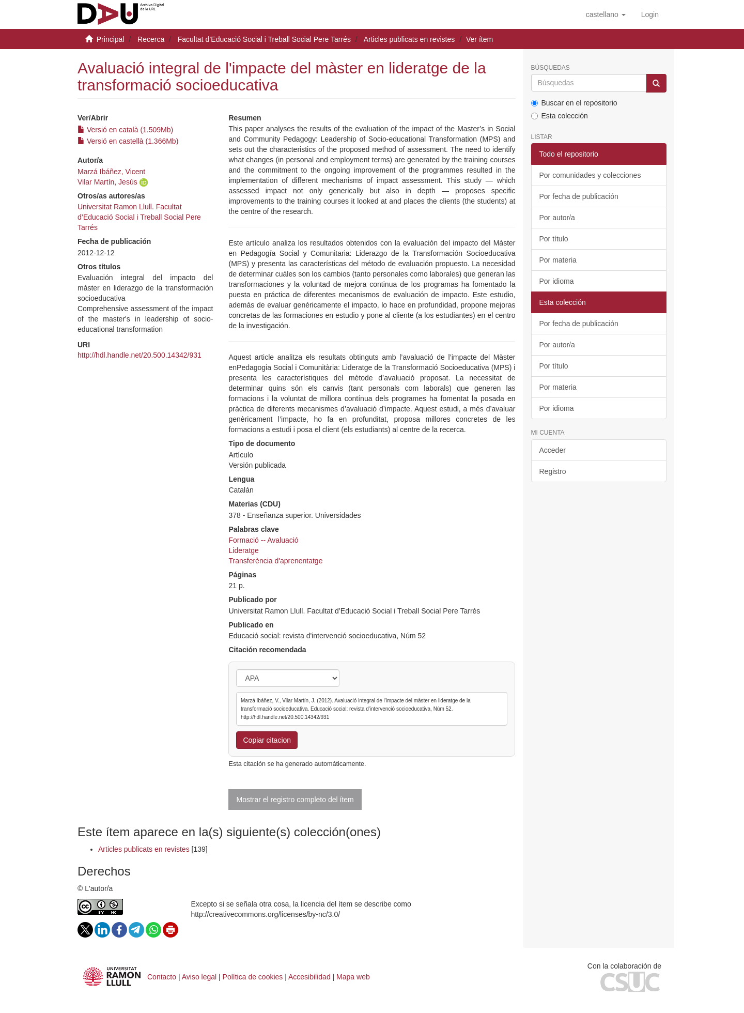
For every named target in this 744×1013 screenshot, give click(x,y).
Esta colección (559, 116)
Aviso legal (199, 977)
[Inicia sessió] (650, 14)
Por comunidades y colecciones (590, 175)
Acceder (552, 450)
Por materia (558, 260)
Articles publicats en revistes (409, 39)
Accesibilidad (309, 977)
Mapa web (353, 977)
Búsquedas (550, 68)
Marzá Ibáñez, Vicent (111, 171)
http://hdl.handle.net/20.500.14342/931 (140, 355)
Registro (552, 471)
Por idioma (556, 281)
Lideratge (243, 550)
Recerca (150, 39)
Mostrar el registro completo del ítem (294, 799)
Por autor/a (557, 217)
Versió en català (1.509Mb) (125, 130)
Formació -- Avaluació (263, 540)
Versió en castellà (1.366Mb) (128, 141)
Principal (111, 39)
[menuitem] (650, 14)
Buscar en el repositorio (574, 103)
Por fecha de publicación (578, 196)
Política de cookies (253, 977)
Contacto (161, 977)
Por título (553, 239)
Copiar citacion (267, 740)
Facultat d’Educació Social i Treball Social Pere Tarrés (264, 39)
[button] (605, 14)
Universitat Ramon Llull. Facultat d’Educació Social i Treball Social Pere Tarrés (139, 217)
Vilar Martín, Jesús (107, 182)
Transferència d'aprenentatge (275, 561)
